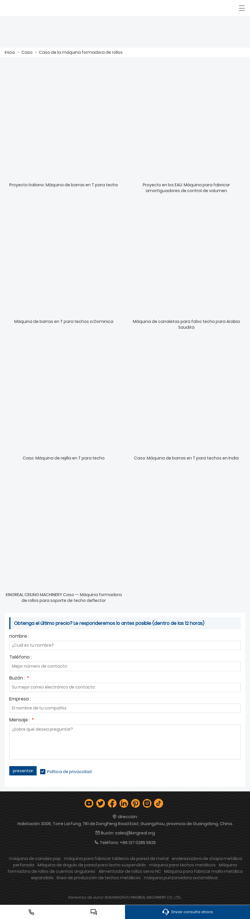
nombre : (19, 636)
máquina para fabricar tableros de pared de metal (116, 858)
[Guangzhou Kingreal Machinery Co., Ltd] (31, 8)
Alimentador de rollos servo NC (130, 871)
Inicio (10, 52)
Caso (27, 52)
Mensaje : (21, 720)
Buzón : (18, 678)
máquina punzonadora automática (181, 878)
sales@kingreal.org (135, 833)
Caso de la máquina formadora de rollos (81, 52)
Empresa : (20, 699)
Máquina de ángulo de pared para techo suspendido (92, 865)
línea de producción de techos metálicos (99, 878)
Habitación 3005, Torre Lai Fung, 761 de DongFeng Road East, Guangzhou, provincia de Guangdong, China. (125, 824)
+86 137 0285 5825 (138, 842)
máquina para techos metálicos (182, 865)
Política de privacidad (69, 772)
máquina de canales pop (35, 858)
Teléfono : (20, 657)
